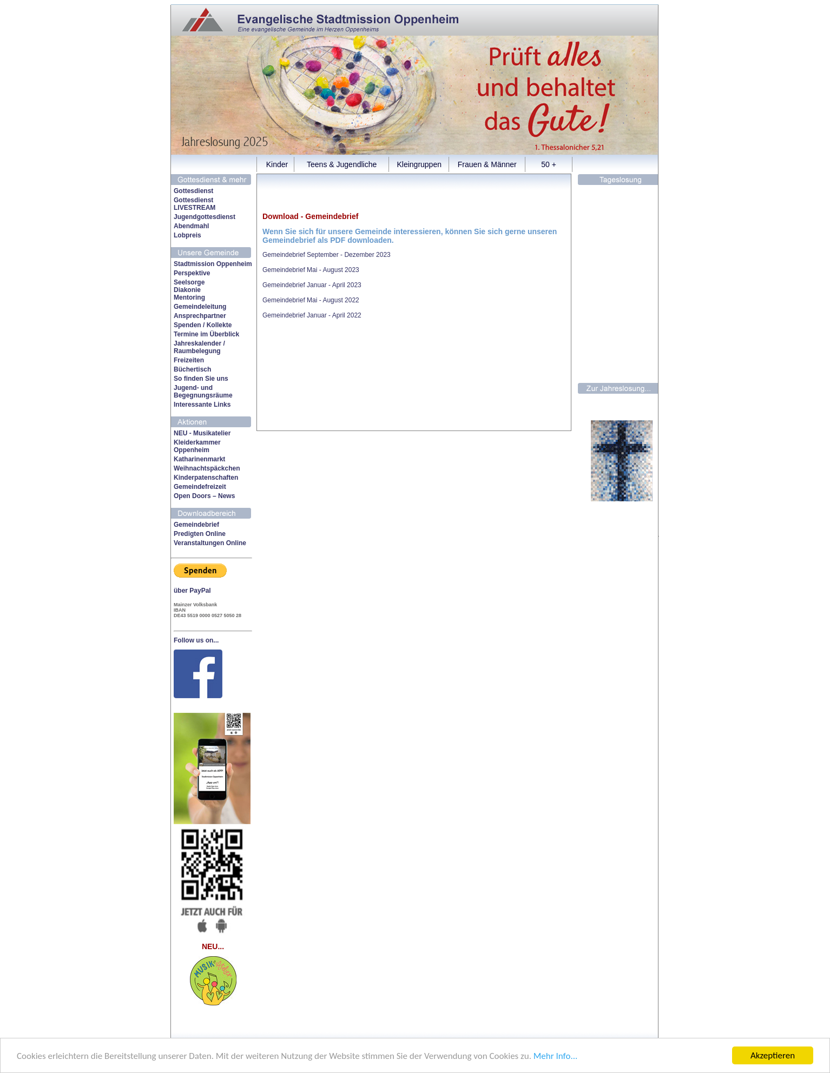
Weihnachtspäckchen (207, 468)
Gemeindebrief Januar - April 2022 (311, 315)
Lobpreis (187, 235)
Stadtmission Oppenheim (213, 264)
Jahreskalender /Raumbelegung (199, 347)
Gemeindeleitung (200, 306)
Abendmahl (191, 226)
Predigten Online (200, 534)
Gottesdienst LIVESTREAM (194, 203)
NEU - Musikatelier (202, 433)
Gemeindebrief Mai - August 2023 (310, 270)
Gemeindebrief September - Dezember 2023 (326, 255)
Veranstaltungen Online (210, 543)
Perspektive (192, 273)
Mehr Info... (555, 1056)
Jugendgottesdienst (204, 217)
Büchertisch (192, 369)
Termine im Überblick (206, 334)
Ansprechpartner (200, 316)
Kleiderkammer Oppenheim (197, 446)
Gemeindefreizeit (200, 487)
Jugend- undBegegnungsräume (203, 391)
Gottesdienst (193, 191)
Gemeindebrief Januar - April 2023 (311, 285)
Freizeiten (189, 360)
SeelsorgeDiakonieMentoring (189, 290)
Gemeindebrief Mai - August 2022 (310, 300)
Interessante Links (202, 404)
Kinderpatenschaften (206, 477)
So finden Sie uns (201, 378)
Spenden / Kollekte (203, 325)
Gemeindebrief (196, 524)
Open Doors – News (204, 496)
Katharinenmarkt (199, 459)
